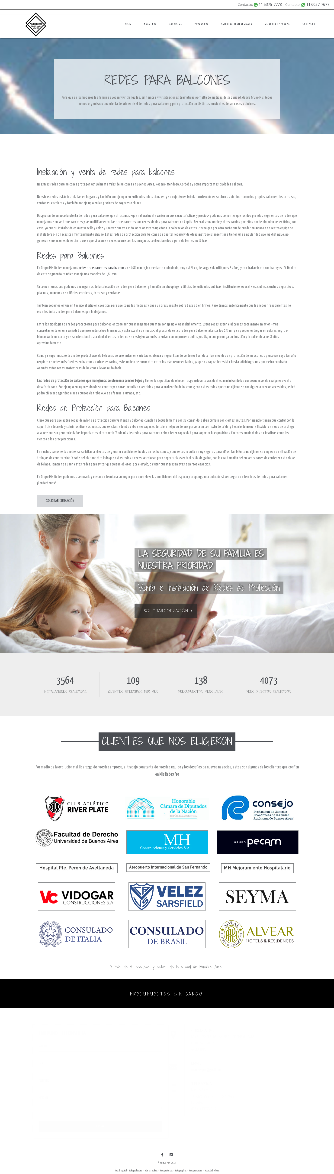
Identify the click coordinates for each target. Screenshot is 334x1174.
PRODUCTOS (202, 24)
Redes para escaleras (151, 1171)
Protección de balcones (212, 1171)
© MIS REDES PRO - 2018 (167, 1163)
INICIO (128, 24)
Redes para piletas (180, 1171)
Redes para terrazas (166, 1171)
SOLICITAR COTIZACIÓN (60, 501)
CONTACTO (308, 24)
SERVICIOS (175, 24)
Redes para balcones (135, 1171)
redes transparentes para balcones (102, 268)
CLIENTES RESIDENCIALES (236, 24)
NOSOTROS (150, 24)
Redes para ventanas (195, 1171)
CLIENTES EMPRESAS (277, 24)
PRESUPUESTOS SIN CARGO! (167, 994)
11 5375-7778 (270, 4)
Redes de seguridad (121, 1171)
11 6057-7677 (317, 4)
